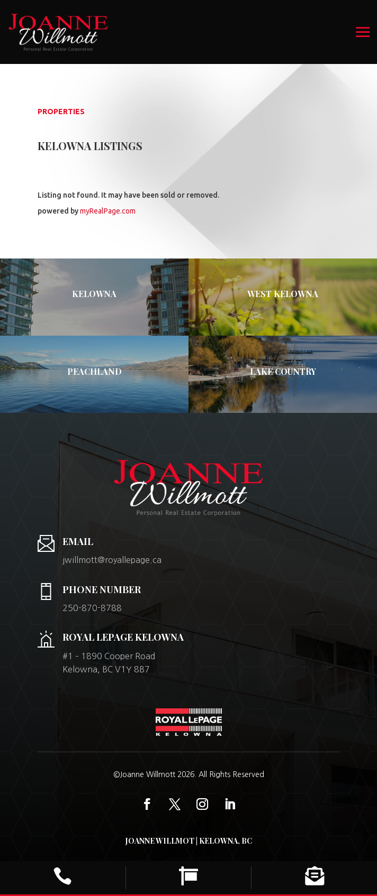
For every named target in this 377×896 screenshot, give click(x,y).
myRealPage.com (108, 211)
